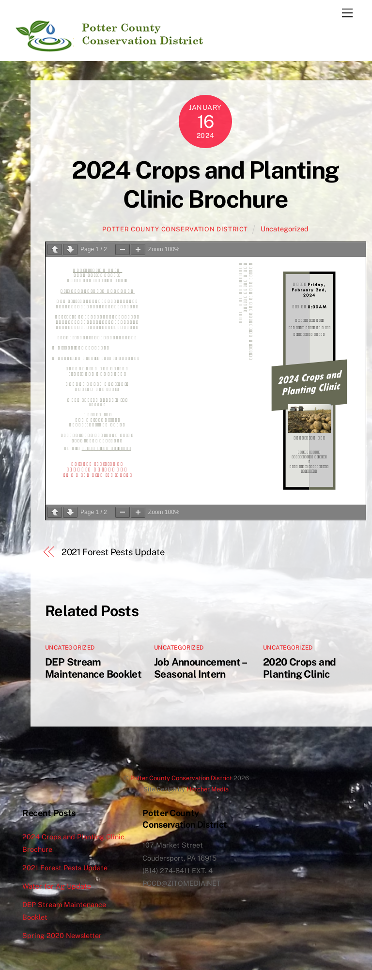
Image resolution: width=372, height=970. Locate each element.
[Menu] (347, 13)
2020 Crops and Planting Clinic (299, 668)
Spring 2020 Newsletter (62, 935)
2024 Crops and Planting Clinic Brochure (205, 184)
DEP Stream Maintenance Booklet (93, 668)
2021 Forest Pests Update (113, 552)
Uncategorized (285, 229)
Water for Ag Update (56, 886)
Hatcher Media (207, 789)
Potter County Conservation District (175, 229)
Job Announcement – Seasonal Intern (200, 668)
